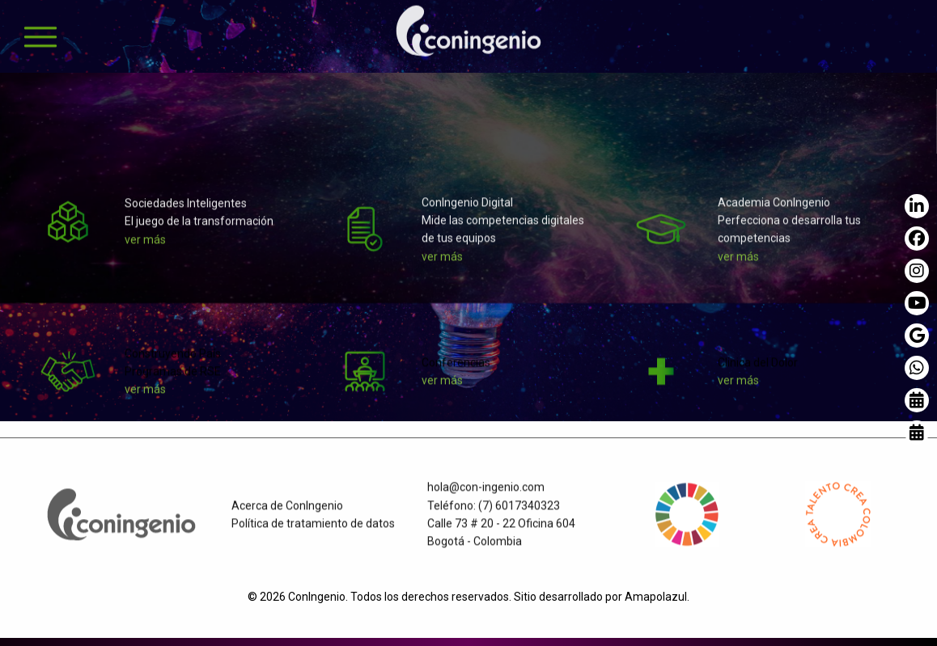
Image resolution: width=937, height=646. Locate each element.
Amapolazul (656, 596)
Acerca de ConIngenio (287, 511)
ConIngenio (317, 596)
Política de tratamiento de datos (313, 529)
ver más (145, 245)
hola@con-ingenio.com (486, 494)
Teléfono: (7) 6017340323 (493, 511)
